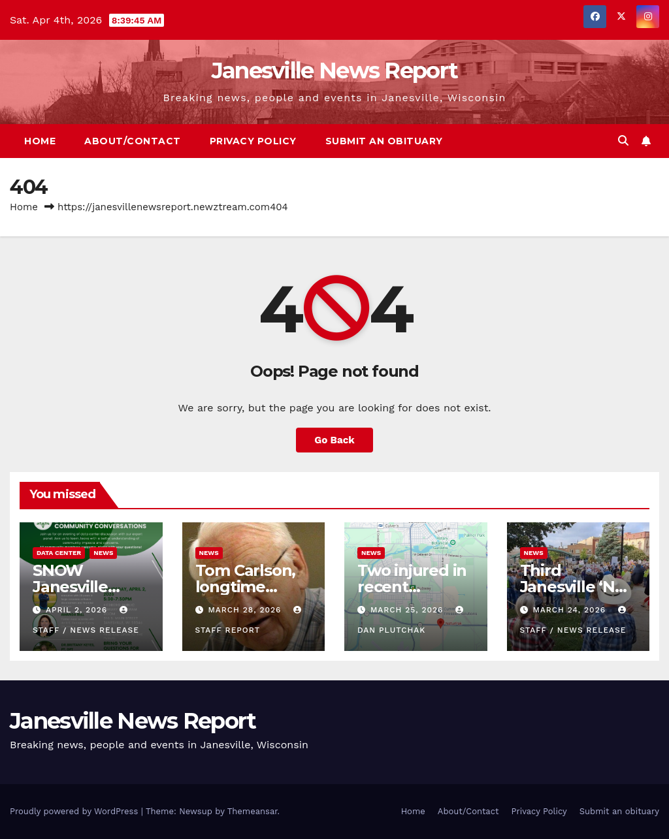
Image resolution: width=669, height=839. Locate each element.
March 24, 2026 (570, 609)
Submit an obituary (384, 141)
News (103, 552)
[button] (623, 141)
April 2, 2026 (78, 609)
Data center (59, 552)
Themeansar (252, 811)
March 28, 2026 (246, 609)
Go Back (334, 440)
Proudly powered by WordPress (75, 811)
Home (40, 141)
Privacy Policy (253, 141)
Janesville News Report (335, 70)
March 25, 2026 (408, 609)
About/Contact (132, 141)
